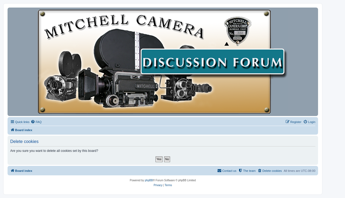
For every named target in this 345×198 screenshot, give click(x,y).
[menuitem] (36, 122)
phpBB (149, 180)
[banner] (163, 62)
